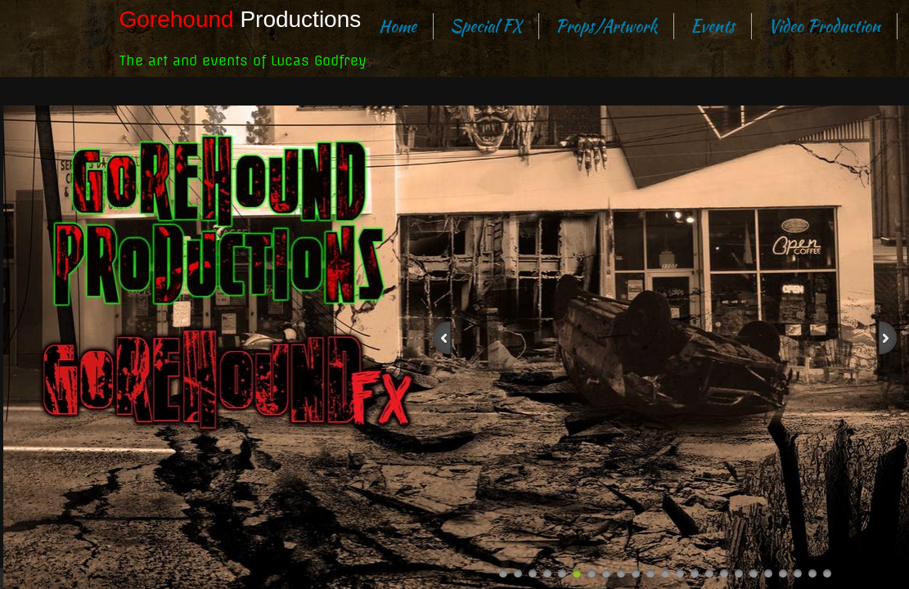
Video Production (824, 26)
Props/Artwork (606, 26)
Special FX (486, 26)
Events (713, 26)
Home (397, 26)
